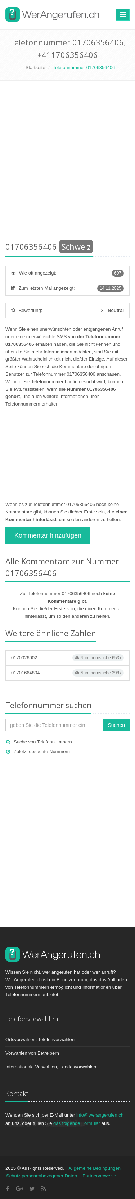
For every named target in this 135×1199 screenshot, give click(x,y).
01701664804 (67, 673)
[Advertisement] (67, 162)
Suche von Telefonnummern (43, 742)
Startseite (35, 67)
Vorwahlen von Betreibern (32, 1053)
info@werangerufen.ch (99, 1115)
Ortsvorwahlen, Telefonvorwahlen (40, 1039)
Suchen (116, 725)
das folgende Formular (76, 1123)
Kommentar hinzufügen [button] (47, 535)
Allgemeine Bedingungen (94, 1168)
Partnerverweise (99, 1175)
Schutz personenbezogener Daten (41, 1175)
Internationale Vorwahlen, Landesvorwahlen (50, 1066)
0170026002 (67, 657)
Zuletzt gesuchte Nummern (42, 751)
